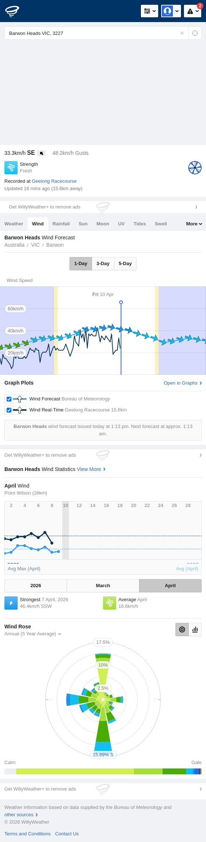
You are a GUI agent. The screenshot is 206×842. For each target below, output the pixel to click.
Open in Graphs (181, 383)
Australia (14, 245)
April (170, 585)
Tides (140, 223)
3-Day (102, 263)
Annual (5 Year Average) (30, 633)
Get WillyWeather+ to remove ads (44, 207)
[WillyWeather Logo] (16, 11)
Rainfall (61, 223)
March (103, 585)
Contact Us (67, 833)
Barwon (55, 245)
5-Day (125, 263)
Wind (38, 223)
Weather (13, 223)
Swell (161, 223)
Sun (83, 223)
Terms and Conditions (27, 833)
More (192, 223)
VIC (35, 245)
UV (121, 223)
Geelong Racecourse (54, 181)
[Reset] (182, 33)
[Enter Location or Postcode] (103, 33)
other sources (18, 814)
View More (89, 469)
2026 (36, 585)
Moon (102, 223)
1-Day (80, 263)
